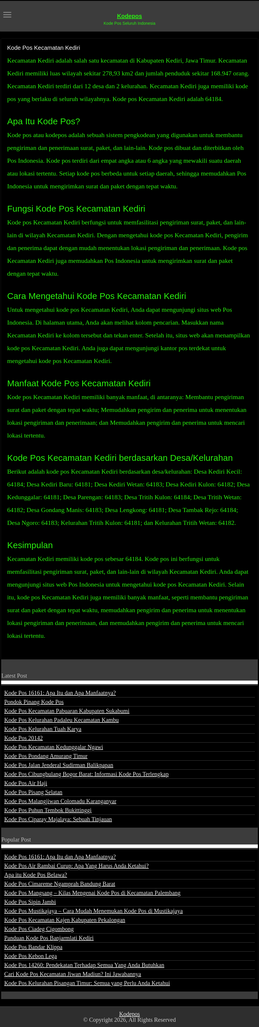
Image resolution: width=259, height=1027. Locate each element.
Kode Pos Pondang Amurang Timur (46, 756)
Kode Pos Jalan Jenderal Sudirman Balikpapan (58, 765)
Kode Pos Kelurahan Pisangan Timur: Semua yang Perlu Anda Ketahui (87, 983)
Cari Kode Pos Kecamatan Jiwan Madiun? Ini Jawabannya (72, 974)
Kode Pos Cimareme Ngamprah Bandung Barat (59, 884)
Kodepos (129, 16)
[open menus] (7, 15)
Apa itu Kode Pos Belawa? (35, 875)
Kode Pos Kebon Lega (30, 956)
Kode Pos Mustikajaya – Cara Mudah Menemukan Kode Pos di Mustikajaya (93, 911)
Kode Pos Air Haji (25, 783)
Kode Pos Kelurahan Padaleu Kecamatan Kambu (61, 720)
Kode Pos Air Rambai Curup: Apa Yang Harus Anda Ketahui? (76, 866)
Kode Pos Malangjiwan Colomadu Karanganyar (60, 801)
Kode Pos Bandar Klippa (33, 947)
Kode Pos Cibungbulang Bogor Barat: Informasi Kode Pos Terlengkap (86, 774)
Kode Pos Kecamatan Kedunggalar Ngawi (53, 747)
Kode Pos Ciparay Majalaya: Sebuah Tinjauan (58, 819)
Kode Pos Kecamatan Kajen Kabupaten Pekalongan (64, 920)
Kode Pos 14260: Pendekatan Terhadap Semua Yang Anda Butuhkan (84, 965)
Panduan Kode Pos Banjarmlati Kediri (49, 938)
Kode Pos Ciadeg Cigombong (39, 929)
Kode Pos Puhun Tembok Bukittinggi (47, 810)
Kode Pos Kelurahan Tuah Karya (42, 729)
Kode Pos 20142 (23, 738)
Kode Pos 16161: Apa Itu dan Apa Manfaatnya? (60, 693)
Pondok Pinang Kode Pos (34, 702)
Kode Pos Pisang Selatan (33, 792)
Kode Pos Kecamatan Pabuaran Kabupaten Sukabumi (66, 711)
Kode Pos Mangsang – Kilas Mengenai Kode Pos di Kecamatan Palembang (92, 893)
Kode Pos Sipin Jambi (30, 902)
